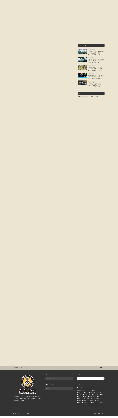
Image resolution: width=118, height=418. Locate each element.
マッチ (102, 396)
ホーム (28, 15)
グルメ (48, 15)
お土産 (79, 392)
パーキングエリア (87, 396)
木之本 (79, 403)
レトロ (85, 398)
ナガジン (79, 396)
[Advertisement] (44, 44)
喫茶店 (99, 398)
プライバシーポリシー (19, 416)
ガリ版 (86, 394)
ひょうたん (95, 392)
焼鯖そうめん (85, 403)
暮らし (78, 15)
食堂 (95, 407)
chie (83, 390)
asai (79, 390)
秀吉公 (79, 405)
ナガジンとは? (38, 15)
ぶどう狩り (80, 394)
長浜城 (90, 407)
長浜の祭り (85, 407)
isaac (88, 390)
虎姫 (97, 405)
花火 (93, 405)
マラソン (79, 398)
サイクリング (92, 394)
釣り (79, 407)
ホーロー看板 (95, 396)
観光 (102, 405)
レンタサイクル (92, 398)
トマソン (99, 394)
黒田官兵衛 (101, 407)
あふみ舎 (101, 390)
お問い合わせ (88, 15)
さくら (89, 392)
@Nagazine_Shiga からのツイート (88, 96)
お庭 (84, 392)
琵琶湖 (92, 403)
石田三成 (97, 403)
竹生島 (84, 405)
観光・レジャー (58, 15)
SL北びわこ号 (94, 390)
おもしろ (69, 15)
